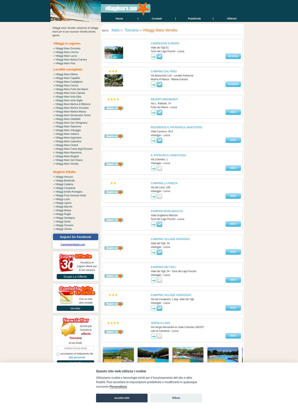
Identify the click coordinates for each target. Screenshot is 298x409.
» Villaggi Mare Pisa (64, 63)
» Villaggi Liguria (62, 202)
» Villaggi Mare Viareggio (67, 130)
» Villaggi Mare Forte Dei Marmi (70, 89)
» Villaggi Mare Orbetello (67, 119)
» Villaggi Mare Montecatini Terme (72, 115)
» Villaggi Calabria (63, 184)
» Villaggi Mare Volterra (66, 134)
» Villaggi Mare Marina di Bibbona (71, 104)
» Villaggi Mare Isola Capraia (69, 93)
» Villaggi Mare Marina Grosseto (71, 107)
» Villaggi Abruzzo (63, 176)
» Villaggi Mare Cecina (65, 85)
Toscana (131, 30)
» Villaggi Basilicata (64, 180)
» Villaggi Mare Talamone (67, 126)
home (119, 18)
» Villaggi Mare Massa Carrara (70, 59)
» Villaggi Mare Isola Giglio (68, 100)
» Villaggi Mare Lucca (65, 55)
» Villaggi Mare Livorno (66, 52)
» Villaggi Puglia (62, 214)
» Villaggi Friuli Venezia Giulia (69, 195)
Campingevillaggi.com (73, 244)
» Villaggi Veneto (62, 229)
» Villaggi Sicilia (62, 221)
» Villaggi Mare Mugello (66, 156)
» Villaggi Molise (62, 210)
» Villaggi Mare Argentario (67, 137)
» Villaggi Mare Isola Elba (67, 96)
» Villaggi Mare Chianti (65, 145)
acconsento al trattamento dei (75, 355)
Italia (115, 30)
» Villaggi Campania (64, 188)
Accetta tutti (121, 397)
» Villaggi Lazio (61, 199)
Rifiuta (176, 397)
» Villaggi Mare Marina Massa (69, 111)
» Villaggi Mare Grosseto (67, 48)
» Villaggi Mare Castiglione (68, 81)
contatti (157, 18)
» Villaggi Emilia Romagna (67, 191)
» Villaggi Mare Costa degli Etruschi (73, 148)
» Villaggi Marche (62, 206)
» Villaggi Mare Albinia (65, 74)
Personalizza (118, 386)
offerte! (232, 18)
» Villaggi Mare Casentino (67, 141)
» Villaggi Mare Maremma (67, 152)
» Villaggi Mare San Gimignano (70, 122)
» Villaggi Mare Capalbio (66, 78)
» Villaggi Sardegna (64, 217)
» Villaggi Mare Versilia (65, 163)
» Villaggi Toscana (63, 225)
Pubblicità (194, 18)
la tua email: (75, 342)
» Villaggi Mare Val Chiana (67, 160)
